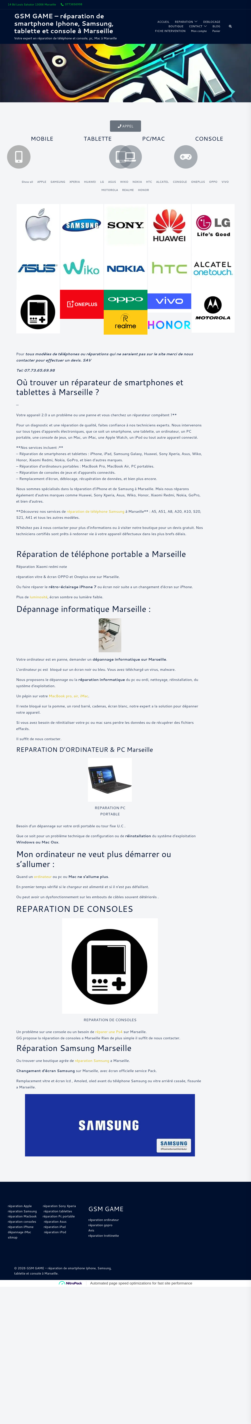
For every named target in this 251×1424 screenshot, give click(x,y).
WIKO (124, 182)
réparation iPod (55, 1242)
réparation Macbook (22, 1226)
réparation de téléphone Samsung (95, 521)
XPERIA (74, 182)
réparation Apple (20, 1216)
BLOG (216, 26)
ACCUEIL (163, 22)
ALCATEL (162, 182)
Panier (216, 31)
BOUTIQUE (175, 26)
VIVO (225, 182)
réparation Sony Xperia (59, 1216)
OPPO (213, 182)
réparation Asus (55, 1232)
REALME (128, 190)
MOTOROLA (109, 190)
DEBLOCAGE (211, 22)
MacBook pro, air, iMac (68, 706)
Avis (91, 1240)
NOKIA (137, 182)
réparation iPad (55, 1237)
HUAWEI (90, 182)
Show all (27, 182)
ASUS (112, 182)
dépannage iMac (20, 1242)
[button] (230, 26)
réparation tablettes (58, 1221)
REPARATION (184, 22)
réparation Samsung (92, 1070)
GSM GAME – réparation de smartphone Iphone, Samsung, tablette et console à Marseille (64, 23)
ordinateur (43, 886)
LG (102, 182)
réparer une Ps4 (108, 1042)
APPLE (41, 182)
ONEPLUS (198, 182)
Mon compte (199, 31)
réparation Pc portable (59, 1226)
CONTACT (195, 26)
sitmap (12, 1247)
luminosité (38, 607)
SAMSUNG (57, 182)
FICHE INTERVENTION (170, 31)
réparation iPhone (20, 1237)
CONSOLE (180, 182)
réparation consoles (22, 1232)
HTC (149, 182)
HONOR (143, 190)
